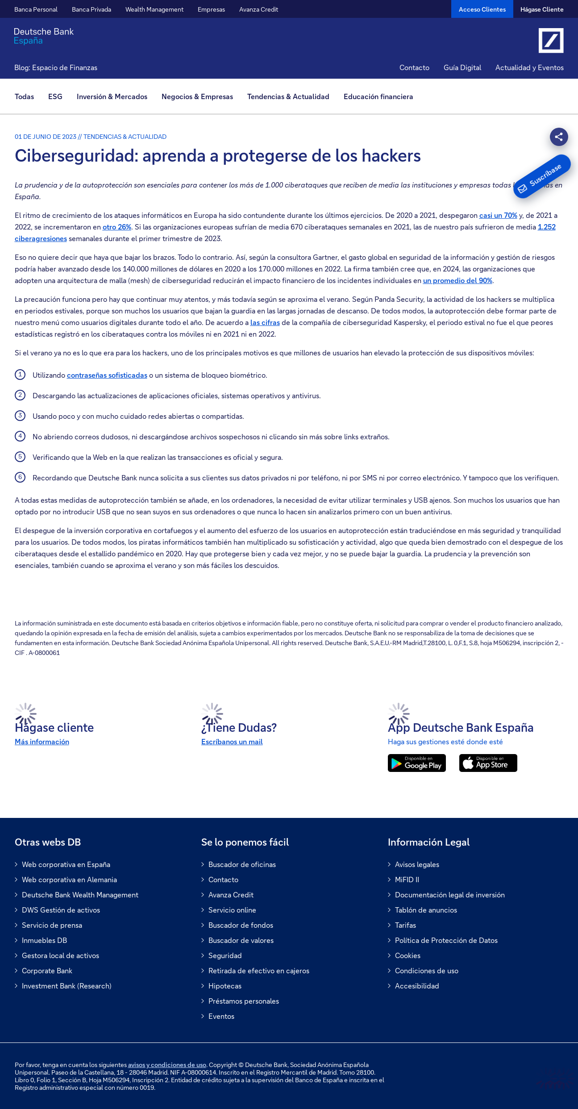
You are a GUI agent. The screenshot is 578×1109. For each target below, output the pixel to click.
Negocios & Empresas (197, 96)
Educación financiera (378, 96)
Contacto (414, 67)
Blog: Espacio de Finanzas (55, 67)
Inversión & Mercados (112, 96)
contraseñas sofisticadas (107, 374)
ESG (55, 96)
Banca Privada (91, 9)
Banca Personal (36, 9)
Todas (24, 96)
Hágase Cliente (542, 9)
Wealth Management (154, 9)
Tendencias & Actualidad (288, 96)
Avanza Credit (258, 9)
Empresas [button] (211, 9)
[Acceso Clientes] (482, 9)
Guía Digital (462, 67)
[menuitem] (28, 96)
